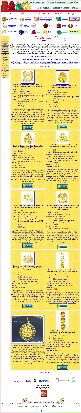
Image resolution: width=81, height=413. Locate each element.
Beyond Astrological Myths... (5, 56)
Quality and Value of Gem (5, 51)
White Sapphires (26, 25)
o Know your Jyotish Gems (5, 47)
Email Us (27, 13)
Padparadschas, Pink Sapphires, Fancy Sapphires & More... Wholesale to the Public (46, 19)
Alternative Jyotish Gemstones (74, 32)
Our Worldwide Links (5, 71)
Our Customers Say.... (5, 67)
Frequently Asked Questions (5, 60)
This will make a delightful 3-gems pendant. (62, 303)
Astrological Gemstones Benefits (74, 19)
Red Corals (51, 25)
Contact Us (8, 13)
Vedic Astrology (5, 41)
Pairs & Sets (65, 19)
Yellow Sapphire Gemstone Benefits (41, 56)
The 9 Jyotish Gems (5, 43)
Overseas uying (4, 64)
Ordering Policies (73, 13)
